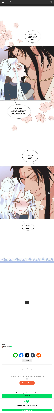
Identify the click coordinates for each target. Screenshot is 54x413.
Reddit (38, 355)
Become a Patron (27, 383)
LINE (15, 355)
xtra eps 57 (8, 2)
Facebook (21, 355)
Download (27, 395)
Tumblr (33, 355)
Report (27, 368)
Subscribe (27, 360)
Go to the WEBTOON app (27, 410)
